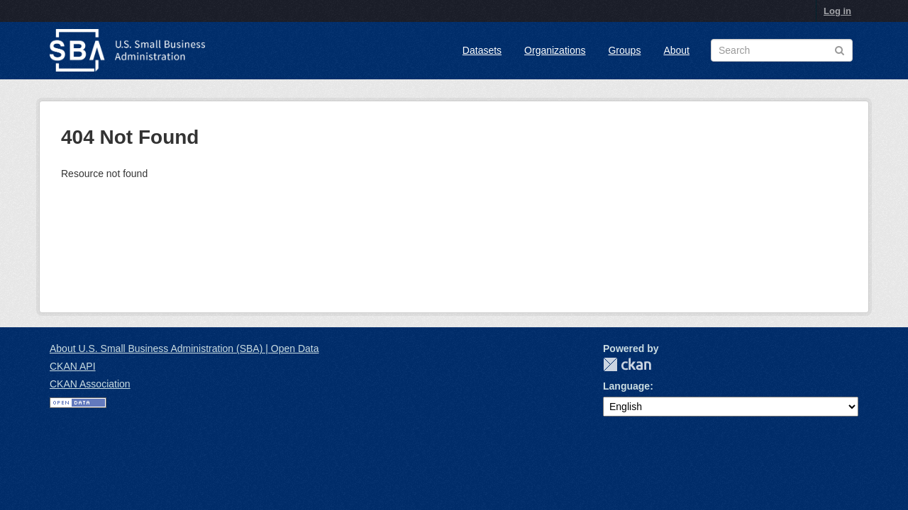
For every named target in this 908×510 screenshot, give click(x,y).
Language (626, 386)
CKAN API (73, 366)
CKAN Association (90, 384)
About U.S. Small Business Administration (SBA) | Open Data (184, 348)
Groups (624, 50)
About (676, 50)
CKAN (627, 364)
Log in (837, 11)
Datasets (482, 50)
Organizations (554, 50)
